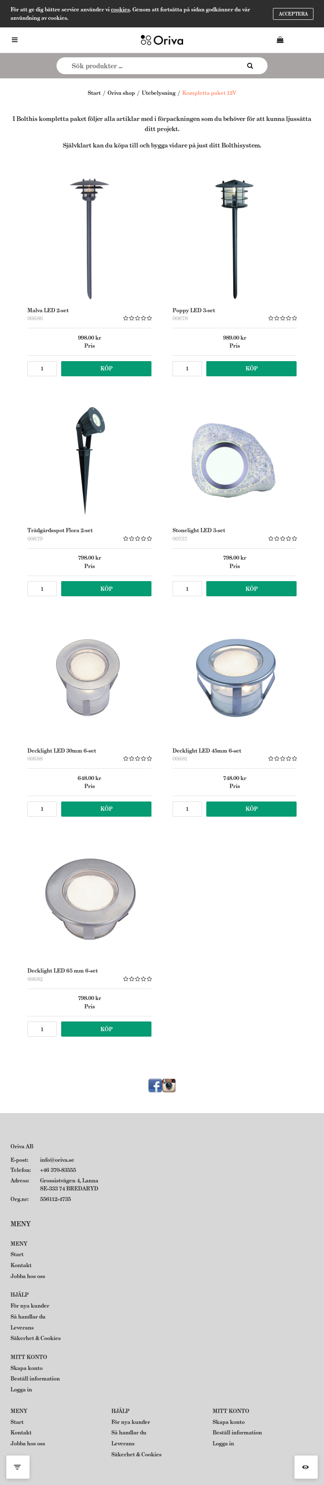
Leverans (22, 1327)
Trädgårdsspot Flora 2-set (60, 530)
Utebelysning (159, 92)
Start (94, 92)
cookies (120, 9)
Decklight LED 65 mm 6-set (62, 970)
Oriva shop (121, 92)
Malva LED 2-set (48, 310)
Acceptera (293, 14)
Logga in (21, 1389)
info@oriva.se (57, 1159)
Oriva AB (22, 1146)
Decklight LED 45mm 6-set (207, 750)
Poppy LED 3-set (194, 310)
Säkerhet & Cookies (36, 1338)
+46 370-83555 (58, 1170)
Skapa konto (27, 1368)
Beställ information (35, 1378)
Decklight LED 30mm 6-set (61, 750)
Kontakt (21, 1265)
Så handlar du (28, 1316)
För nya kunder (30, 1305)
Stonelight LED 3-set (199, 530)
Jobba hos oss (28, 1276)
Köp (106, 368)
